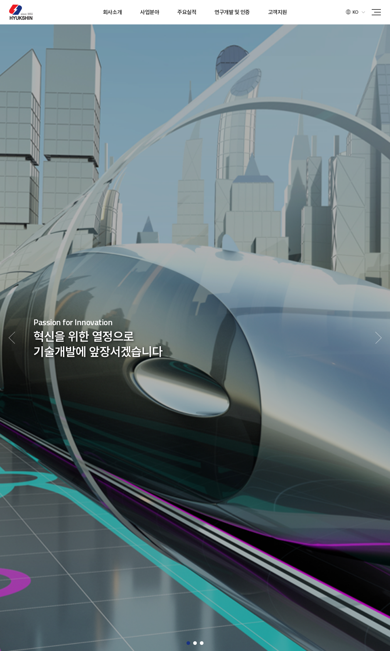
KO (355, 12)
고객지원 (277, 12)
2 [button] (195, 643)
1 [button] (188, 643)
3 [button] (202, 643)
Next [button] (378, 338)
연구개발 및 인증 (232, 12)
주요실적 (186, 12)
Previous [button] (12, 338)
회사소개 (112, 12)
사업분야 (149, 12)
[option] (195, 337)
